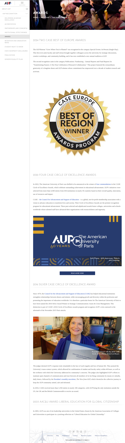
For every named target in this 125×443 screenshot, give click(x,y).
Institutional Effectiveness (16, 32)
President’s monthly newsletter (65, 379)
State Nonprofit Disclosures (16, 51)
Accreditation (10, 24)
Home (35, 17)
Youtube (81, 431)
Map (57, 435)
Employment (65, 435)
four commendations (103, 184)
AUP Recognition (10, 14)
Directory (50, 435)
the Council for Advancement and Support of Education (59, 200)
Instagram (77, 431)
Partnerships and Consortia (16, 28)
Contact (75, 435)
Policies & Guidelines (101, 435)
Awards (7, 36)
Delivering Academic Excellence (13, 19)
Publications (10, 55)
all (85, 431)
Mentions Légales (86, 435)
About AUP (6, 9)
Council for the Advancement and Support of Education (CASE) (67, 294)
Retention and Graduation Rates (15, 41)
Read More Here (77, 273)
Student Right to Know (14, 47)
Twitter (73, 431)
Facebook (70, 431)
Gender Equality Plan (14, 59)
